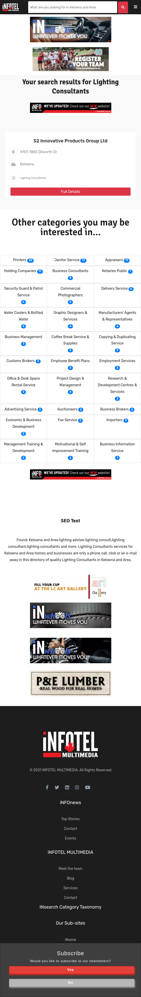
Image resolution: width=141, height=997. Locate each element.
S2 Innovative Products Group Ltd (70, 141)
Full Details (70, 191)
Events (70, 838)
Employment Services (117, 361)
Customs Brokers (20, 361)
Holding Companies (20, 271)
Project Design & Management (70, 381)
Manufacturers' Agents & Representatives (117, 316)
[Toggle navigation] (139, 7)
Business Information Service (117, 447)
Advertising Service (21, 409)
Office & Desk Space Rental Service (23, 381)
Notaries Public (114, 271)
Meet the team (71, 869)
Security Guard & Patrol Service (23, 291)
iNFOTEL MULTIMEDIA (60, 770)
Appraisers (114, 260)
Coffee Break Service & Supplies (70, 340)
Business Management (23, 337)
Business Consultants (70, 271)
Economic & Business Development (23, 423)
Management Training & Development (23, 447)
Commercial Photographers (70, 291)
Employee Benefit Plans (70, 361)
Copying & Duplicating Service (117, 340)
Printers (19, 260)
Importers (114, 420)
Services (71, 888)
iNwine (70, 940)
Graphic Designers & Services (70, 316)
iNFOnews (70, 802)
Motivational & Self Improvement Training (70, 447)
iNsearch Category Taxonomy (71, 907)
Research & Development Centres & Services (117, 385)
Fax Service (67, 420)
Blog (70, 878)
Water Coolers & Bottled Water (23, 316)
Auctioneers (67, 409)
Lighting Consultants (33, 178)
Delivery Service (114, 288)
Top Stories (70, 819)
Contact (70, 829)
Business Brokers (114, 409)
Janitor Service (67, 260)
